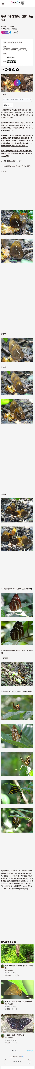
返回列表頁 (17, 1062)
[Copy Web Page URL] (17, 69)
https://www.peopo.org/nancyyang (15, 888)
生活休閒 (23, 49)
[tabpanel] (17, 1056)
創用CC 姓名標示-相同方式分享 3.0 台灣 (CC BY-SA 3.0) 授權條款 (12, 61)
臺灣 (9, 42)
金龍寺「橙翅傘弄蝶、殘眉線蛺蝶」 (19, 1001)
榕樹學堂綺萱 (9, 970)
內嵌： (5, 94)
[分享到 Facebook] (6, 69)
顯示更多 (11, 57)
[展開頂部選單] (32, 3)
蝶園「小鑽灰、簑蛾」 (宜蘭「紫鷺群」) (19, 966)
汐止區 (19, 42)
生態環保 (7, 49)
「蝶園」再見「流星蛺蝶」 (15, 1035)
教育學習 (15, 49)
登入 (23, 1056)
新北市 (13, 42)
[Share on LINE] (13, 69)
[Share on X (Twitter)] (9, 69)
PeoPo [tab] (14, 1051)
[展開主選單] (3, 3)
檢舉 (15, 32)
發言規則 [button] (30, 1051)
